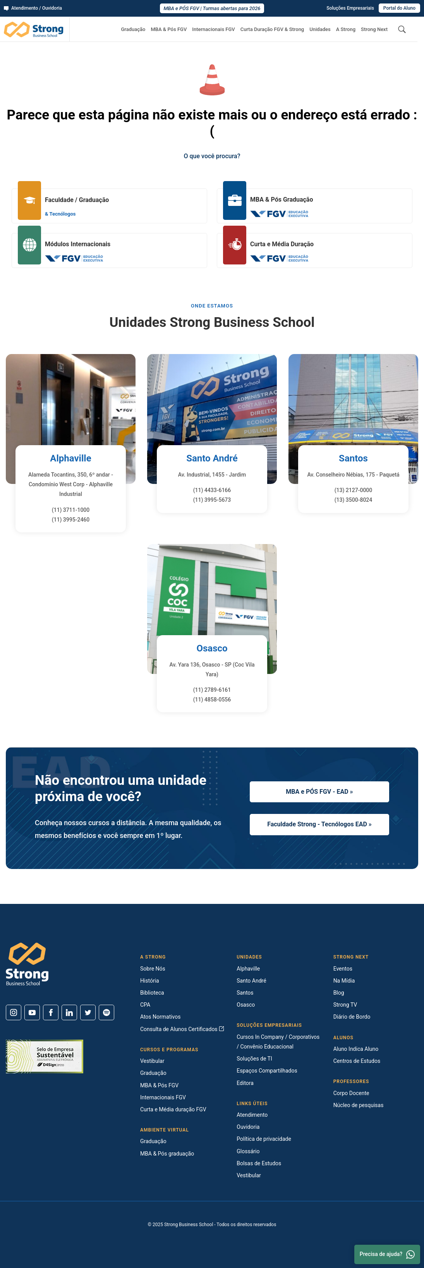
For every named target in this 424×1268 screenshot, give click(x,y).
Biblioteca (152, 993)
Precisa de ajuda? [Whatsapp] (387, 1254)
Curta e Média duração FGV (173, 1109)
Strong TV (345, 1005)
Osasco (211, 648)
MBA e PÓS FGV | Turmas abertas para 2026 (212, 8)
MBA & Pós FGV (169, 29)
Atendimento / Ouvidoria (33, 8)
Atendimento (252, 1115)
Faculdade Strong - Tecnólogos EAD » (319, 824)
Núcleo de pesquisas (358, 1105)
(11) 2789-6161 (212, 690)
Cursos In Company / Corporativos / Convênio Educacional (278, 1042)
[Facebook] (50, 1012)
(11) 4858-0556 (212, 699)
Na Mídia (344, 981)
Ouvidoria (248, 1127)
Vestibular (152, 1061)
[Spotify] (106, 1012)
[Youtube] (32, 1012)
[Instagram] (13, 1012)
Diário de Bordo (352, 1017)
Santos (353, 458)
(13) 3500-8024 (354, 500)
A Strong (345, 29)
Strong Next (374, 29)
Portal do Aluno (399, 8)
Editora (245, 1083)
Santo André (212, 458)
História (149, 981)
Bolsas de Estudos (259, 1163)
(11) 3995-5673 (212, 500)
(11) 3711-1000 (71, 510)
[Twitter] (88, 1012)
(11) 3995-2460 (71, 520)
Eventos (342, 969)
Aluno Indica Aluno (356, 1049)
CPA (145, 1005)
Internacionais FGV (213, 29)
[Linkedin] (69, 1012)
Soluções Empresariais (350, 8)
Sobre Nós (152, 969)
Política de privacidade (264, 1139)
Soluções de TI (254, 1059)
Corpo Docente (351, 1093)
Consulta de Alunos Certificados (182, 1029)
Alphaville (70, 458)
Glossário (248, 1151)
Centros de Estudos (357, 1061)
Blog (338, 993)
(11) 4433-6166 (212, 490)
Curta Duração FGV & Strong (272, 29)
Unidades (319, 29)
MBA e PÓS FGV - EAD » (319, 791)
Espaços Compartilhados (267, 1071)
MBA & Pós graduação (167, 1154)
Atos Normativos (160, 1017)
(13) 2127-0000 (354, 490)
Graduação (133, 29)
